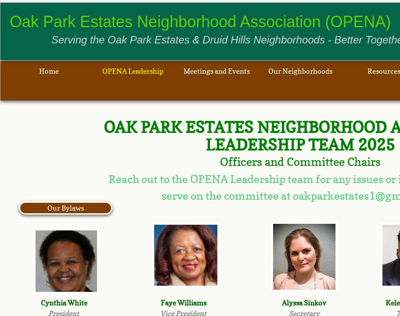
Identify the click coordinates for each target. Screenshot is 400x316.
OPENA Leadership (132, 71)
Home (49, 71)
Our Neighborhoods (300, 71)
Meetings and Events (217, 71)
